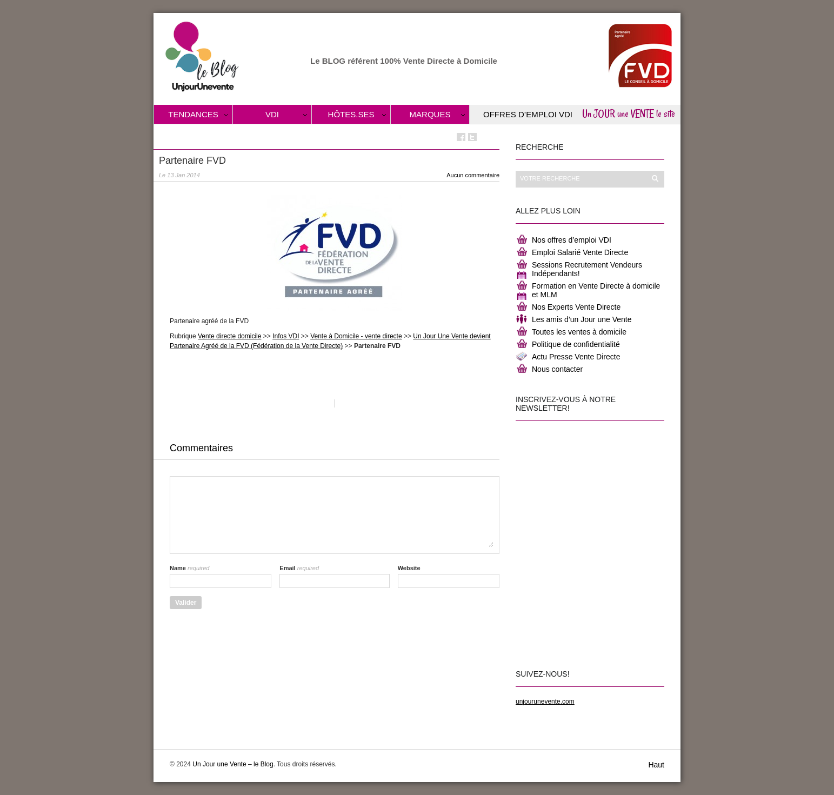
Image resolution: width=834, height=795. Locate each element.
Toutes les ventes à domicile (579, 332)
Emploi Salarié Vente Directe (580, 252)
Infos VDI (285, 336)
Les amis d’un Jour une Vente (581, 319)
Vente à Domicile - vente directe (356, 336)
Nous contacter (557, 369)
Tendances (193, 114)
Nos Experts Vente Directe (576, 307)
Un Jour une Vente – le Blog (232, 764)
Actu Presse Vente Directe (576, 356)
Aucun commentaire (472, 175)
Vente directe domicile (229, 336)
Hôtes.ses (351, 114)
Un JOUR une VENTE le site (628, 113)
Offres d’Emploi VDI (527, 114)
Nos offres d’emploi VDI (571, 240)
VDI (272, 114)
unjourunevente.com (545, 701)
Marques (430, 114)
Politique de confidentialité (576, 344)
